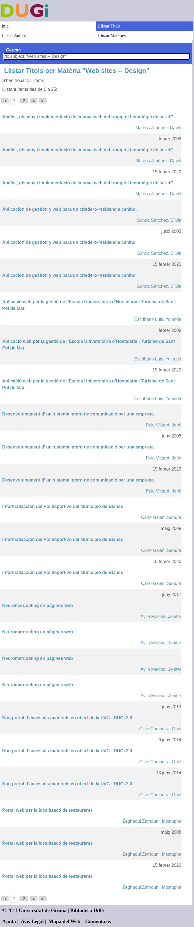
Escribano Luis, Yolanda (157, 319)
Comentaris (98, 921)
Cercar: (13, 50)
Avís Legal (32, 921)
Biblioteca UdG (87, 910)
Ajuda (9, 921)
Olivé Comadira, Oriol (160, 728)
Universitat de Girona (43, 910)
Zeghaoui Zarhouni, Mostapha (151, 821)
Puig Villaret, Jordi (163, 425)
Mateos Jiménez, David (158, 127)
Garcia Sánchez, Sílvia (159, 220)
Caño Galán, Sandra (161, 517)
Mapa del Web (64, 921)
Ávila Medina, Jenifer (160, 616)
